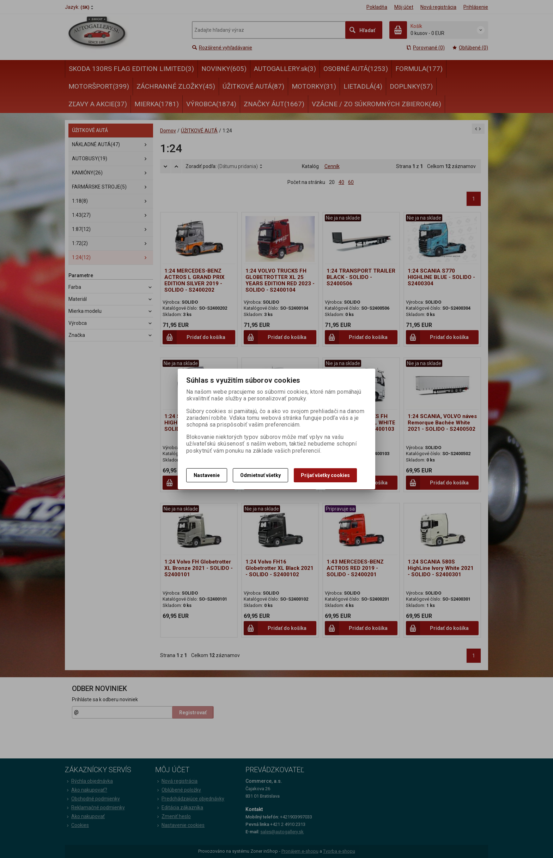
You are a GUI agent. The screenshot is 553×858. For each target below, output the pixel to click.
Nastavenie (207, 475)
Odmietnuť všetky (260, 475)
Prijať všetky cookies (325, 475)
